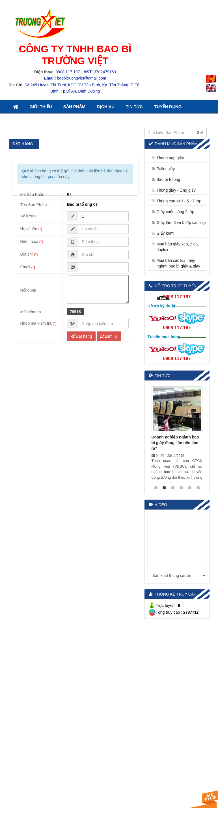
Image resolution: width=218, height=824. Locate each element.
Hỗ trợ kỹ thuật (161, 306)
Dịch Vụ (106, 106)
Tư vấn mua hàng (164, 337)
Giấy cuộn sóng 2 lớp (175, 211)
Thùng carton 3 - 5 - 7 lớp (179, 201)
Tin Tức (134, 106)
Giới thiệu (41, 106)
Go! (200, 132)
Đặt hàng (81, 336)
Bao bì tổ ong (168, 179)
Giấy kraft (165, 233)
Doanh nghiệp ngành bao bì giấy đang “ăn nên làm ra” (175, 443)
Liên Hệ (21, 119)
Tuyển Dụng (168, 106)
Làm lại (109, 336)
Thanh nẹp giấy (170, 158)
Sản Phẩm (74, 106)
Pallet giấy (166, 168)
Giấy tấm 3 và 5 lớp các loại (181, 222)
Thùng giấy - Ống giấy (176, 190)
